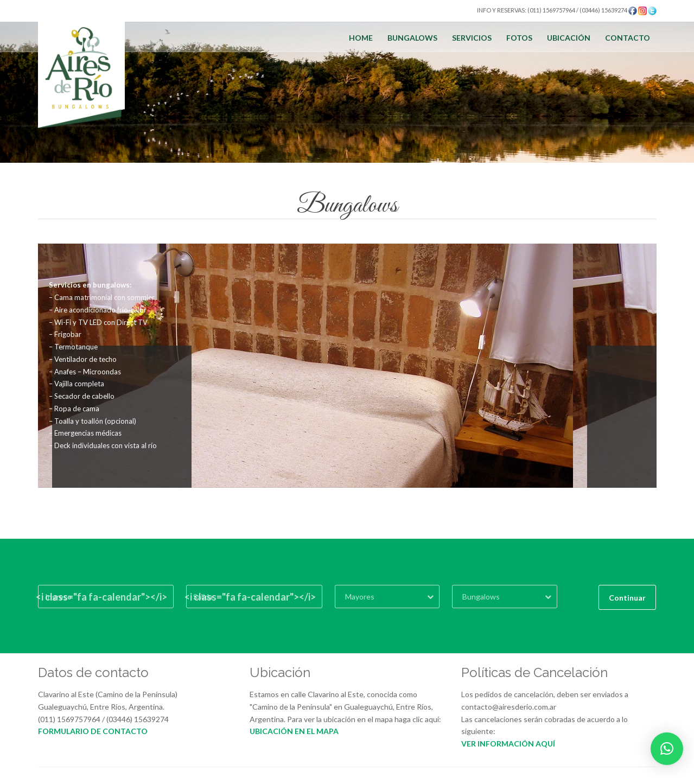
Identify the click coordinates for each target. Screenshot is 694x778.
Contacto (627, 37)
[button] (667, 748)
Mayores (359, 596)
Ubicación (568, 37)
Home (361, 37)
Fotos (519, 37)
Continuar (627, 597)
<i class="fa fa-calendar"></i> (101, 597)
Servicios (472, 37)
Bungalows (412, 37)
